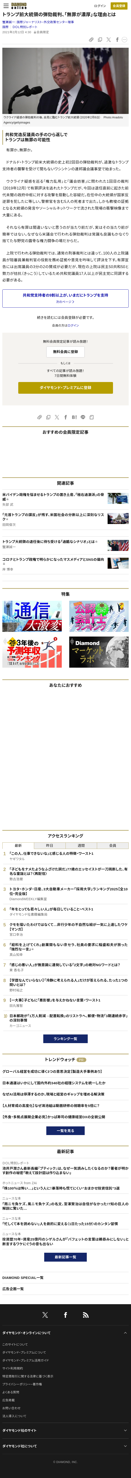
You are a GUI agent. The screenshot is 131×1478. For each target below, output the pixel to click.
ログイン (100, 5)
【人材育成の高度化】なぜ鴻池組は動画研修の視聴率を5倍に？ (50, 1106)
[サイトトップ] (17, 6)
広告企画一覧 (13, 1289)
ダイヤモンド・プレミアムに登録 (65, 388)
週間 (81, 846)
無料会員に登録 (65, 352)
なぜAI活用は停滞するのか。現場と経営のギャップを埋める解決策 (53, 1094)
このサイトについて (15, 1344)
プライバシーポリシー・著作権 (22, 1384)
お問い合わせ (11, 1408)
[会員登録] (119, 6)
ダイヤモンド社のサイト (19, 1430)
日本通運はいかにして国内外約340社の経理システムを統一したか (54, 1083)
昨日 (49, 846)
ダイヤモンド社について (19, 1446)
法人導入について (14, 1416)
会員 (112, 846)
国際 (5, 27)
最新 (18, 846)
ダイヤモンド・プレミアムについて (24, 1352)
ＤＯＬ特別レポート (24, 27)
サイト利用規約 (12, 1368)
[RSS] (85, 1316)
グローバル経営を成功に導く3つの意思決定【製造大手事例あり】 (52, 1072)
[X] (45, 1316)
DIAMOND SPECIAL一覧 (23, 1278)
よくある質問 (10, 1392)
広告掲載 (8, 1400)
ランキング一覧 (65, 1039)
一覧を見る (65, 1131)
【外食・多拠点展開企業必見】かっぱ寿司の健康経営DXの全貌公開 (53, 1117)
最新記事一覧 (65, 1257)
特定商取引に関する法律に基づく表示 (27, 1376)
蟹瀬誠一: (38, 22)
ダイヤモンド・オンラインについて (26, 1333)
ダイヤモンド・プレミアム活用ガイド (25, 1360)
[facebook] (65, 1316)
